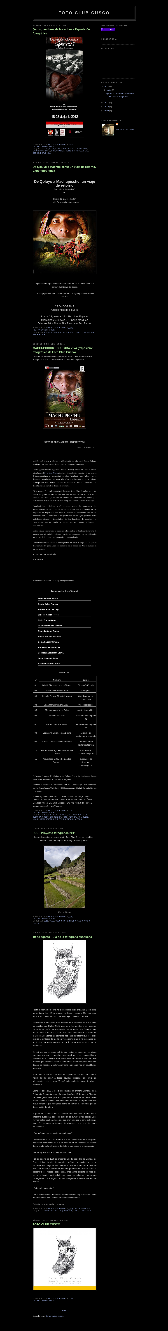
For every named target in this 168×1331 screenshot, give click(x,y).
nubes (79, 151)
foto (47, 151)
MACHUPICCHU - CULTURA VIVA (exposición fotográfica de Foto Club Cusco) (63, 350)
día (70, 1211)
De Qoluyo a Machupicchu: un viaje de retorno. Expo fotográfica (64, 168)
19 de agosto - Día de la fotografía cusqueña (62, 936)
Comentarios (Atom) (54, 1316)
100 (45, 332)
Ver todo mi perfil (125, 129)
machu (36, 819)
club (51, 149)
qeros (36, 153)
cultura (37, 817)
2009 (106, 111)
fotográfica (57, 151)
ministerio (60, 819)
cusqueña (63, 1211)
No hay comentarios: (45, 146)
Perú (85, 151)
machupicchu (39, 334)
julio (85, 817)
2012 (46, 149)
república (45, 153)
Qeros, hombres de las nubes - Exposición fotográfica (61, 31)
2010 (106, 106)
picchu (70, 819)
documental (81, 149)
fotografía (85, 1211)
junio (109, 90)
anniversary (54, 815)
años (64, 815)
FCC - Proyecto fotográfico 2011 (54, 833)
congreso (60, 149)
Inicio (64, 1310)
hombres (70, 151)
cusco (70, 149)
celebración (75, 815)
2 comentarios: (83, 1208)
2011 (46, 921)
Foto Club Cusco (51, 473)
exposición (38, 151)
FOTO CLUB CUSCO (46, 1224)
